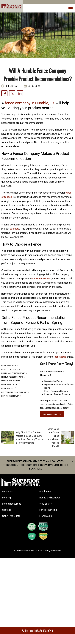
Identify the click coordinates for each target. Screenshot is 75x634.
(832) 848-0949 (44, 631)
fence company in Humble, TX (30, 103)
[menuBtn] (70, 8)
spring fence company (11, 381)
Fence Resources (11, 503)
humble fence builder (10, 369)
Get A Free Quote (11, 515)
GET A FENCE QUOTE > (52, 414)
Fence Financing (48, 509)
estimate (14, 228)
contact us (60, 356)
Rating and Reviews (49, 497)
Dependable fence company (13, 373)
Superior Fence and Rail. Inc (25, 550)
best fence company (10, 396)
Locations (7, 491)
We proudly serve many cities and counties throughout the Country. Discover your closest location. (38, 464)
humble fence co (8, 366)
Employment (46, 491)
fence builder (7, 388)
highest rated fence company (14, 392)
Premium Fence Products (12, 377)
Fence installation (9, 385)
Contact (6, 509)
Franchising (45, 515)
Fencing (6, 497)
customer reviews (41, 278)
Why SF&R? (45, 503)
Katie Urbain (11, 86)
